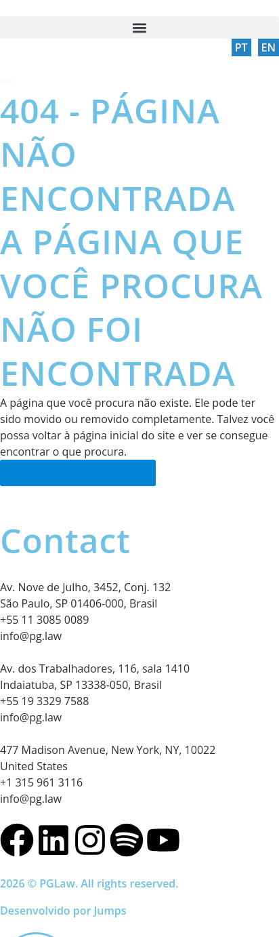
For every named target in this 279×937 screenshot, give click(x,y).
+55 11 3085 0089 (44, 619)
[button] (139, 27)
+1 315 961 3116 (41, 782)
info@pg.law (31, 636)
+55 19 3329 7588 (44, 701)
